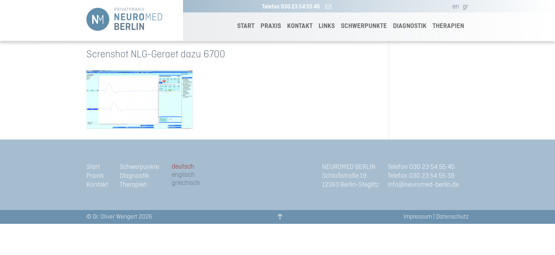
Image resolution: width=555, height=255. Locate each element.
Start (93, 167)
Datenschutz (452, 217)
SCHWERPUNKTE (364, 26)
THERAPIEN (448, 26)
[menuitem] (454, 6)
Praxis (95, 176)
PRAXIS (271, 26)
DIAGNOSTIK (410, 26)
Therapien (133, 184)
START (245, 26)
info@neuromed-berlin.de (423, 184)
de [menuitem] (175, 166)
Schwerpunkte (139, 167)
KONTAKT (300, 26)
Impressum (418, 217)
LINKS (327, 26)
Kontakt (97, 184)
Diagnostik (134, 176)
